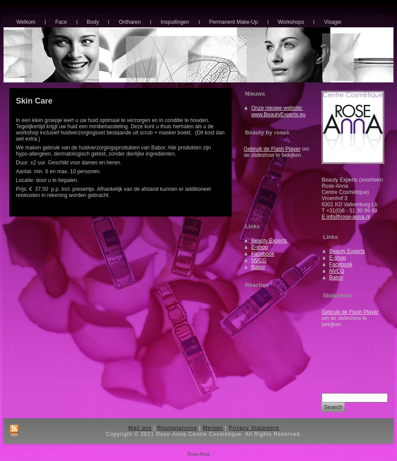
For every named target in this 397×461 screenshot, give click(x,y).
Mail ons (140, 428)
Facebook (262, 254)
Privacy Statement (254, 428)
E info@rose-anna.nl (346, 217)
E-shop (259, 247)
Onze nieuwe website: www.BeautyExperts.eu (278, 111)
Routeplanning (177, 428)
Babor (258, 267)
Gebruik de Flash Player (271, 149)
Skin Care (34, 101)
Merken (213, 428)
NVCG (258, 260)
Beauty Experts (269, 241)
